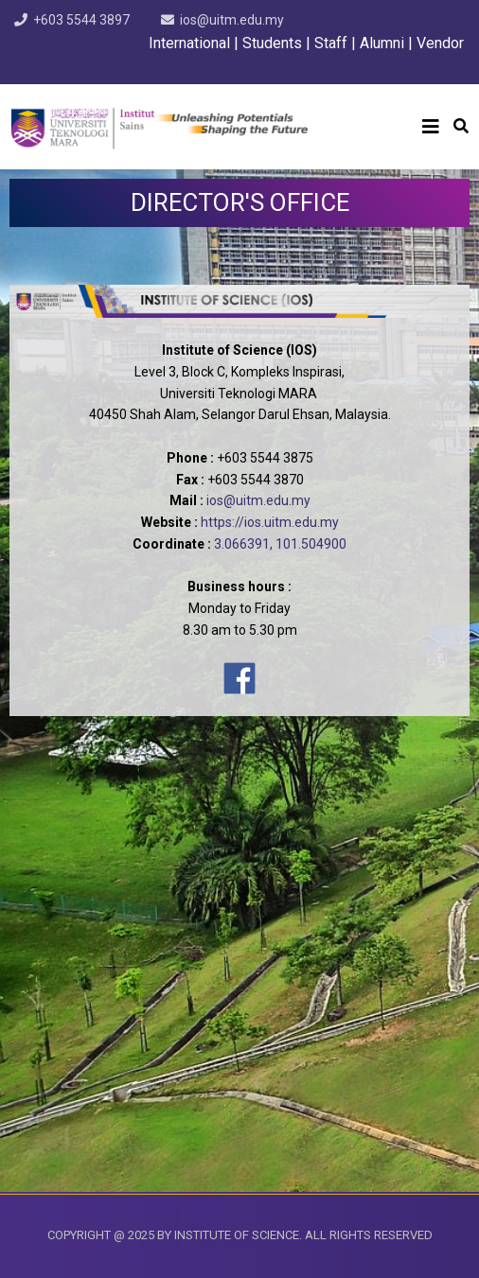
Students (272, 43)
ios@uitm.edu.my (232, 19)
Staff (330, 43)
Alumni (382, 43)
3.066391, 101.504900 (280, 543)
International (191, 43)
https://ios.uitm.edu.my (270, 522)
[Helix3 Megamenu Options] (430, 126)
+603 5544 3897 (81, 19)
